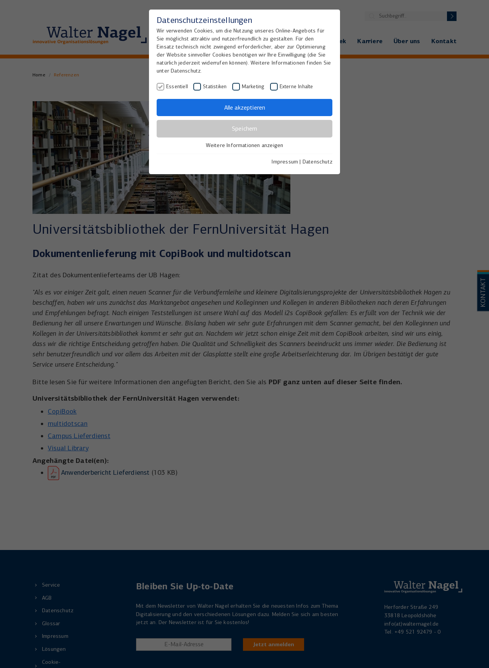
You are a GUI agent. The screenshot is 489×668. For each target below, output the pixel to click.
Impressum (285, 162)
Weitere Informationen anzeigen (244, 145)
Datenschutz (317, 162)
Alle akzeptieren (244, 107)
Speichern (244, 128)
